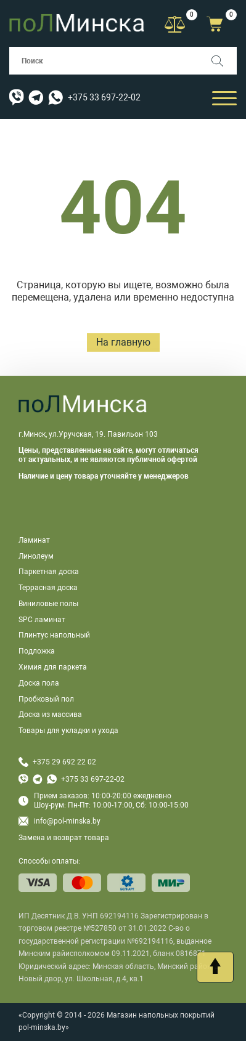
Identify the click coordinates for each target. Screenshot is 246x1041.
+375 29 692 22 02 (64, 762)
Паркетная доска (48, 571)
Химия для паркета (52, 667)
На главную (123, 342)
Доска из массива (50, 714)
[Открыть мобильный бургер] (224, 97)
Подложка (36, 651)
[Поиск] (223, 61)
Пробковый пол (46, 699)
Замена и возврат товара (63, 837)
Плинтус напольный (54, 635)
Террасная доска (48, 587)
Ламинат (34, 540)
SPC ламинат (41, 619)
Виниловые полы (48, 603)
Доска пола (38, 683)
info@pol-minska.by (59, 821)
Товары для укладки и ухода (68, 730)
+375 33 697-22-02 (104, 97)
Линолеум (36, 556)
